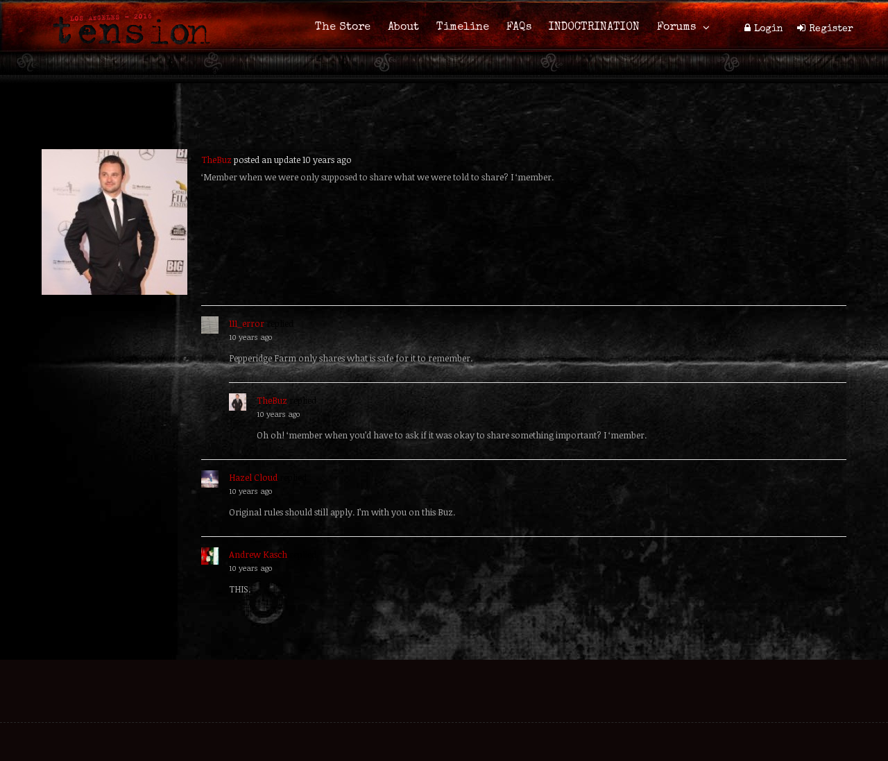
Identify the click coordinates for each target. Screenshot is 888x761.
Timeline (462, 27)
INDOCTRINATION (594, 27)
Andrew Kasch (258, 554)
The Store (342, 27)
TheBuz (216, 159)
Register (831, 29)
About (403, 27)
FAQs (518, 27)
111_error (246, 323)
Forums (676, 27)
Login (768, 29)
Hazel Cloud (253, 477)
